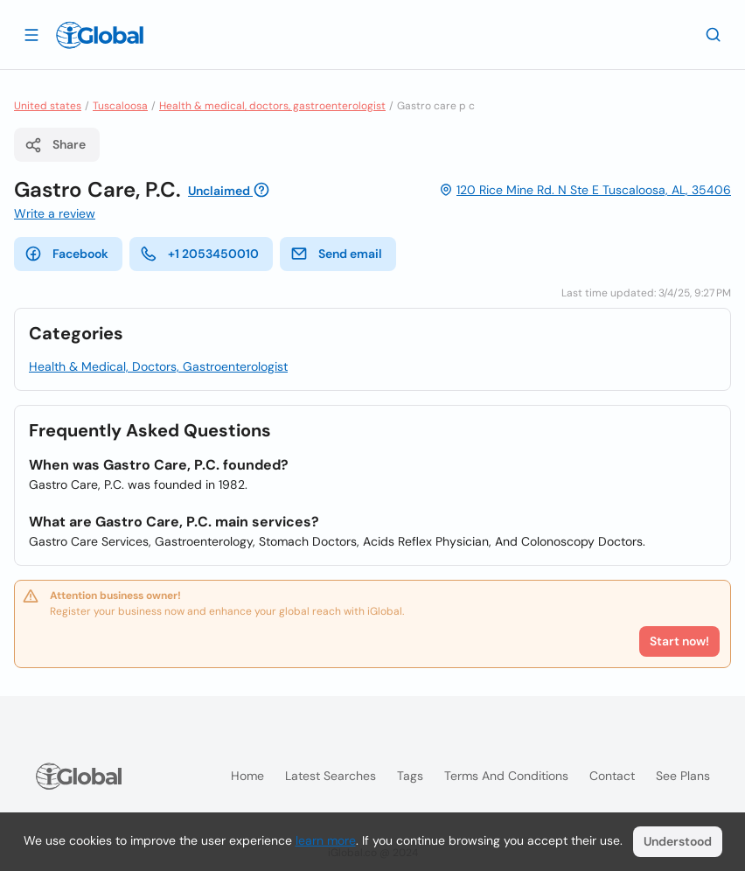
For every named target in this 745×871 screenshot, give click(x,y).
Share (55, 145)
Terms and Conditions (506, 776)
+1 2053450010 (199, 253)
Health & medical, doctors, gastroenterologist (272, 106)
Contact (612, 776)
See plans (683, 776)
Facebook (66, 253)
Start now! (679, 641)
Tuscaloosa (120, 106)
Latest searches (330, 776)
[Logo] (99, 34)
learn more (326, 840)
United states (47, 106)
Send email (336, 253)
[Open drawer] (31, 34)
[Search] (713, 34)
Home (247, 776)
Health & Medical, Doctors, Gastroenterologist (158, 366)
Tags (410, 776)
